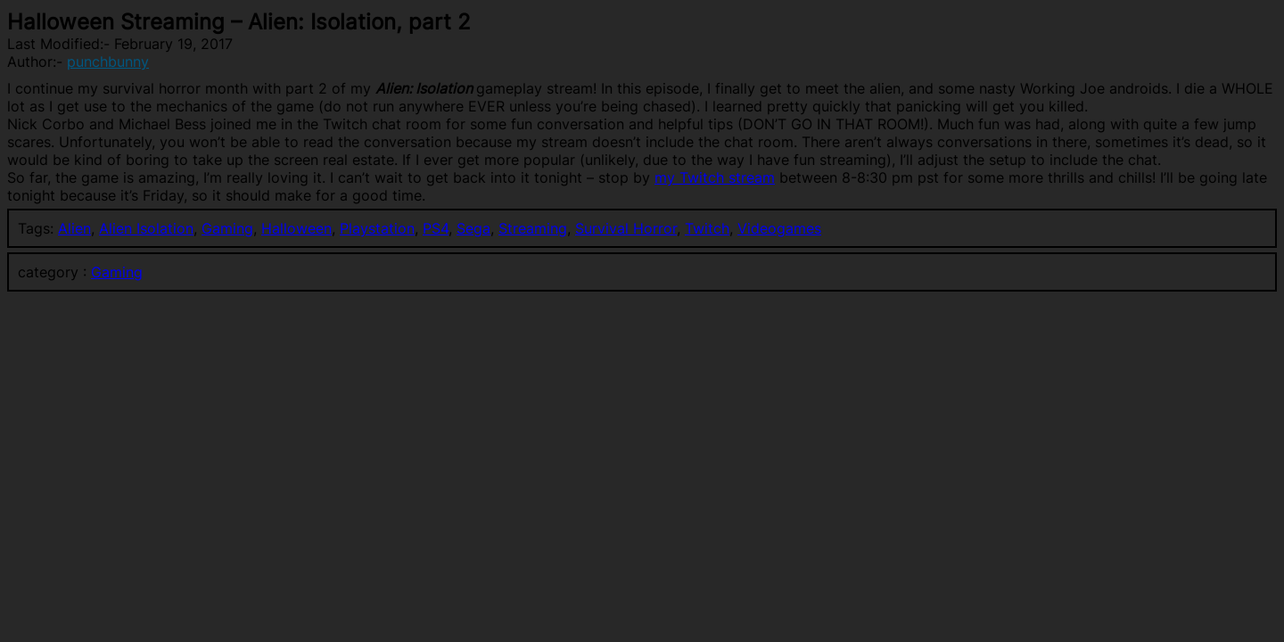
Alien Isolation (146, 228)
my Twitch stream (714, 177)
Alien (74, 228)
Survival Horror (626, 228)
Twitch (707, 228)
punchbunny (108, 61)
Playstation (377, 228)
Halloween (296, 228)
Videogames (779, 228)
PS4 (436, 228)
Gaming (227, 228)
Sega (473, 228)
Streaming (532, 228)
